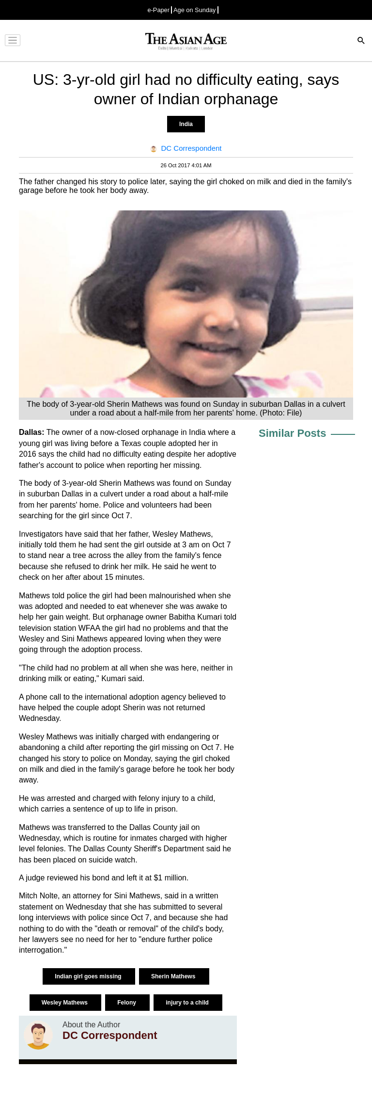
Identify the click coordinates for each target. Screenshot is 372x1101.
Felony (127, 1002)
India (186, 124)
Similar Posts (292, 433)
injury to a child (188, 1002)
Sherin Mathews (174, 976)
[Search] (361, 41)
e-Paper (158, 10)
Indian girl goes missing (89, 976)
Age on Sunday (194, 10)
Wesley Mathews (65, 1002)
